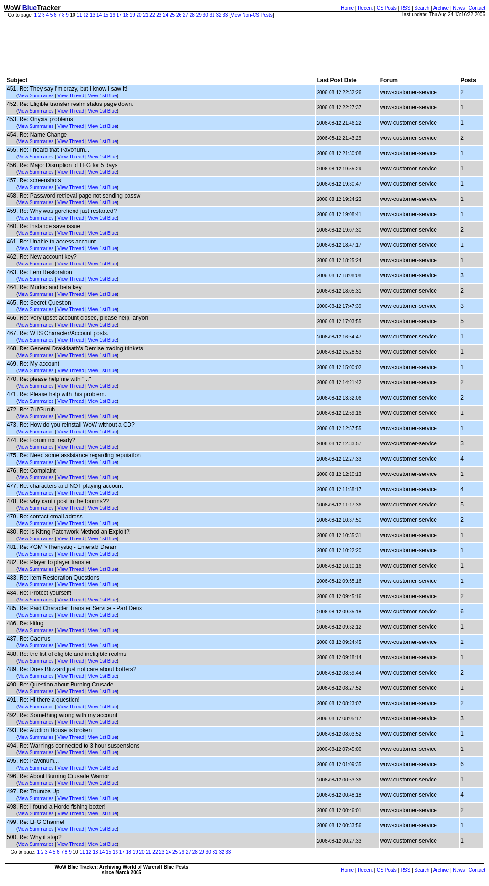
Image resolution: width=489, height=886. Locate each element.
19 (132, 15)
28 (192, 15)
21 (145, 15)
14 (99, 15)
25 (172, 15)
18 (125, 15)
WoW (12, 7)
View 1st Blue (102, 95)
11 (79, 15)
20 (139, 15)
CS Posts (387, 8)
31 (212, 15)
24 (165, 15)
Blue (29, 7)
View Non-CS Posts (252, 15)
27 (185, 15)
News (459, 8)
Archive (441, 8)
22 (152, 15)
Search (422, 8)
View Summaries (35, 95)
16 (112, 15)
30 (205, 15)
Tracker (49, 7)
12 (85, 15)
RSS (406, 8)
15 (105, 15)
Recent (365, 8)
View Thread (70, 95)
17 (119, 15)
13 (92, 15)
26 (178, 15)
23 (158, 15)
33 (225, 15)
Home (347, 8)
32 (218, 15)
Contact (477, 8)
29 (199, 15)
